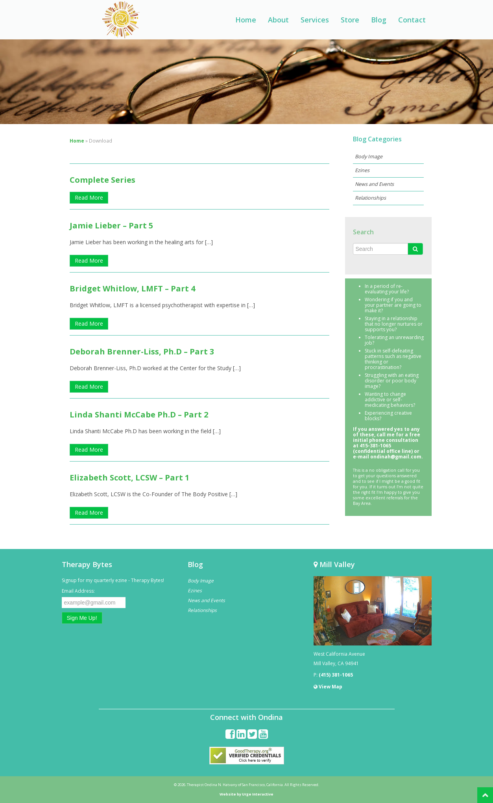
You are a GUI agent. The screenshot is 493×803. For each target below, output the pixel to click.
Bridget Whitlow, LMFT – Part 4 (132, 288)
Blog (378, 19)
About (278, 19)
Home (245, 19)
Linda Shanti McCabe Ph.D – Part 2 (139, 414)
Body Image (368, 156)
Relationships (370, 198)
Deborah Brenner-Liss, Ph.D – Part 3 (142, 351)
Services (315, 19)
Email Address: (78, 591)
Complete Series (102, 179)
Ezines (362, 170)
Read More (89, 197)
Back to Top (485, 795)
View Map (328, 686)
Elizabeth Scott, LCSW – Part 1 (129, 477)
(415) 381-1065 (336, 674)
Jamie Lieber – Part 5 (111, 225)
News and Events (374, 184)
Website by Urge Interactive (246, 794)
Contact (412, 19)
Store (350, 19)
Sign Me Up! (82, 618)
